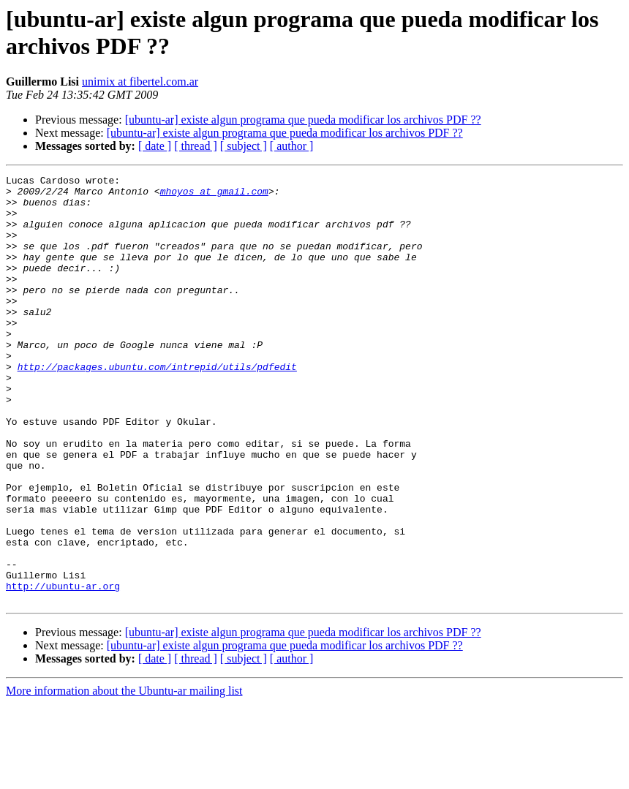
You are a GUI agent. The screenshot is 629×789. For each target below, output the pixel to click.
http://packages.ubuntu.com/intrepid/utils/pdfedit (157, 405)
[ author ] (292, 146)
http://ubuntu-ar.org (63, 669)
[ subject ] (243, 146)
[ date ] (154, 146)
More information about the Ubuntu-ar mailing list (124, 776)
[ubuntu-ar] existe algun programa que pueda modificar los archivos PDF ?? (303, 119)
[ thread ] (195, 146)
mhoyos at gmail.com (214, 195)
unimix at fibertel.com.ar (140, 81)
